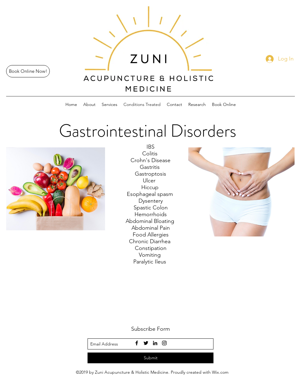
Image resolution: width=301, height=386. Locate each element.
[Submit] (150, 358)
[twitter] (146, 343)
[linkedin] (155, 343)
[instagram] (164, 343)
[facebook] (137, 343)
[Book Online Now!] (28, 71)
